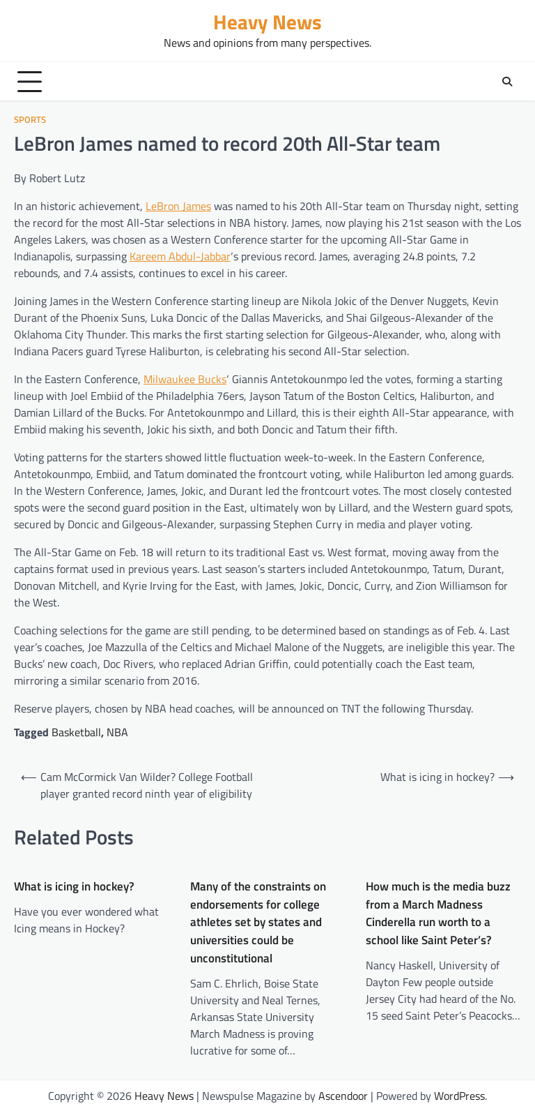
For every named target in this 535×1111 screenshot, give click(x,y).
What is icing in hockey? (74, 886)
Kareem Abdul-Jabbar (180, 256)
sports (30, 119)
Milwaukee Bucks (185, 379)
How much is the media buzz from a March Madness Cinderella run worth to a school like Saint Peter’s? (438, 913)
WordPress (459, 1095)
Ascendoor (343, 1095)
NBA (117, 732)
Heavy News (267, 22)
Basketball (76, 732)
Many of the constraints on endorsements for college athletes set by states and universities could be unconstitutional (258, 922)
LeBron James (178, 205)
